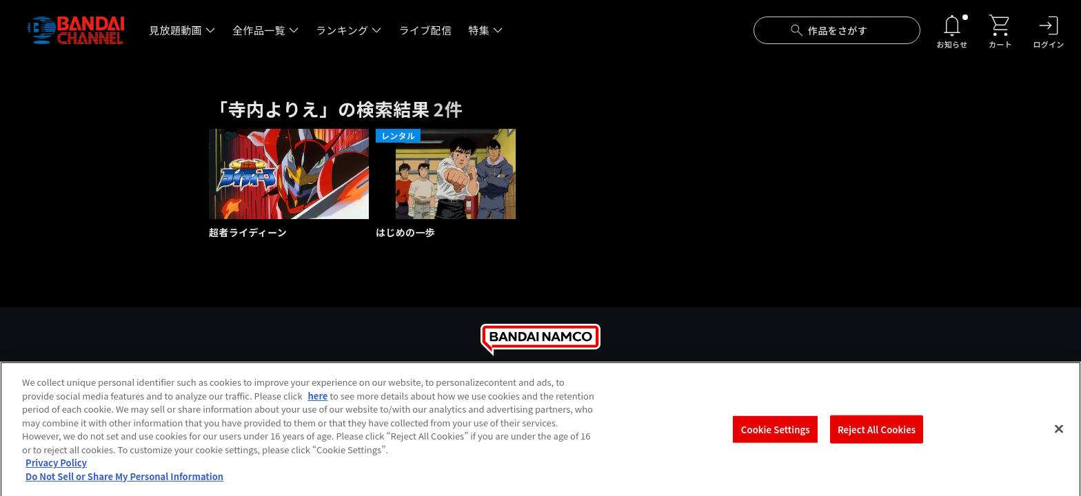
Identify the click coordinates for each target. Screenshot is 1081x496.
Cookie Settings (775, 437)
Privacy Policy (56, 471)
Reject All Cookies (877, 437)
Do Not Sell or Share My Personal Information (124, 484)
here (318, 404)
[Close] (1059, 437)
